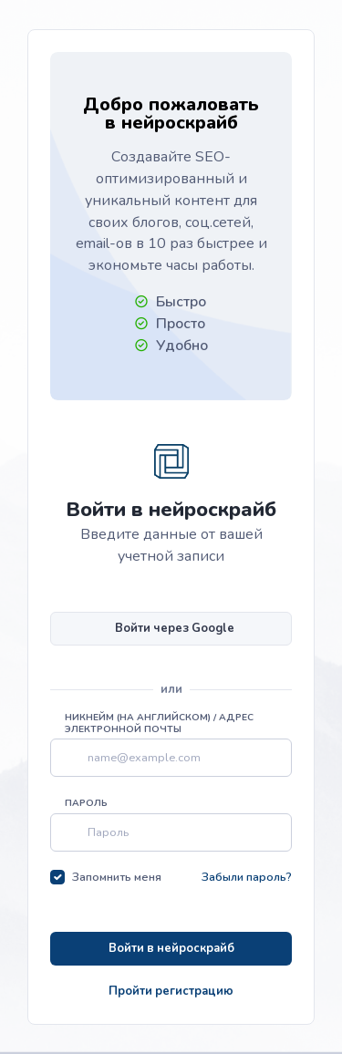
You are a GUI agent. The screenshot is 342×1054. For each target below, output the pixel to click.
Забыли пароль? (247, 877)
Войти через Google (174, 628)
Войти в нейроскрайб (171, 948)
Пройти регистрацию (171, 991)
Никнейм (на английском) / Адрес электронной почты (159, 723)
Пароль (86, 803)
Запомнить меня (116, 877)
